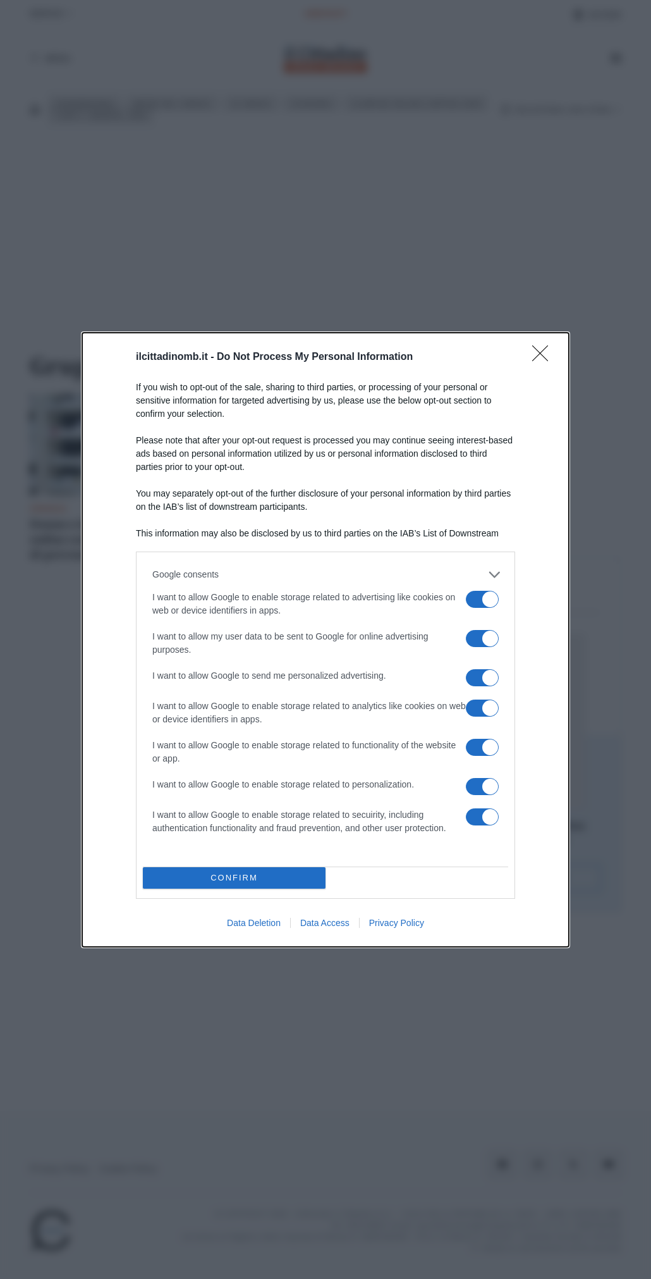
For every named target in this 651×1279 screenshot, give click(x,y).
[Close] (544, 357)
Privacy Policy (396, 923)
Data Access (325, 923)
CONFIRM (234, 877)
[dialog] (325, 639)
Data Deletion (254, 923)
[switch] (482, 598)
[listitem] (325, 574)
